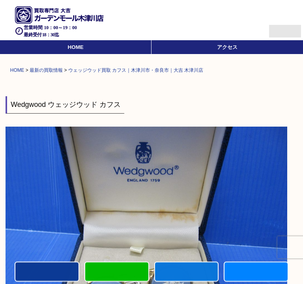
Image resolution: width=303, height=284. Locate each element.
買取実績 (256, 272)
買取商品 (186, 272)
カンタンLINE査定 (116, 272)
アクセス (227, 47)
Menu (276, 28)
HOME (76, 47)
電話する (47, 272)
